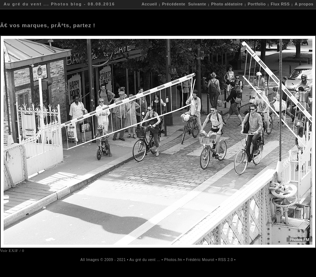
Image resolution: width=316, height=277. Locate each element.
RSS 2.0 (225, 260)
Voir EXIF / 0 (12, 250)
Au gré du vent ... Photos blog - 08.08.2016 (59, 4)
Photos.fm (173, 260)
